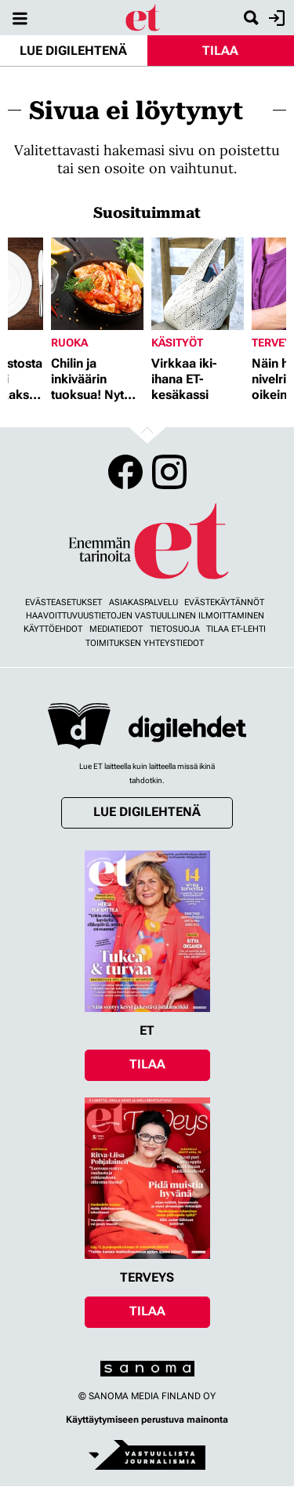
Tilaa (220, 50)
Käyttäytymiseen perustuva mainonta (147, 1419)
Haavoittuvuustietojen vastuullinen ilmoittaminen (145, 616)
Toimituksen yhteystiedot (144, 643)
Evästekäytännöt (224, 602)
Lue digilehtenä (73, 50)
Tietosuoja (175, 629)
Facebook (125, 472)
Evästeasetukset (63, 602)
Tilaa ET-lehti (236, 629)
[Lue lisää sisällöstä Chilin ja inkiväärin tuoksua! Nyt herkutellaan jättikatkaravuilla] (97, 284)
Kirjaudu (275, 18)
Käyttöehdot (53, 629)
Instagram (169, 472)
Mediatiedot (116, 629)
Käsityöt (177, 342)
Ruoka (69, 342)
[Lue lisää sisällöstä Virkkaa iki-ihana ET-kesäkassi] (197, 284)
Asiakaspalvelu (143, 602)
